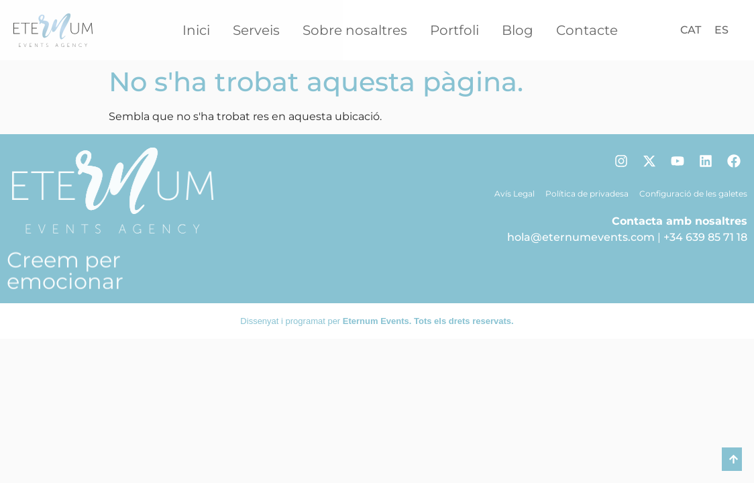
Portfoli (454, 30)
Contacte (587, 30)
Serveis (256, 30)
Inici (196, 30)
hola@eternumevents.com (581, 237)
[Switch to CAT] (691, 30)
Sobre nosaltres (355, 30)
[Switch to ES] (721, 30)
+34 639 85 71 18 (705, 237)
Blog (517, 30)
